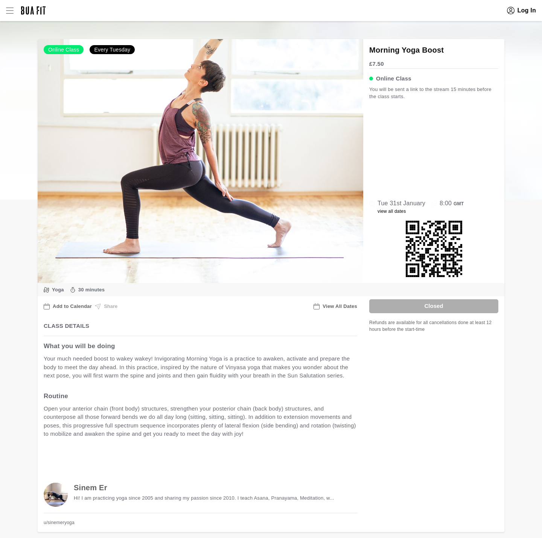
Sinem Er (90, 487)
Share (106, 306)
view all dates (392, 211)
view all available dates (196, 457)
